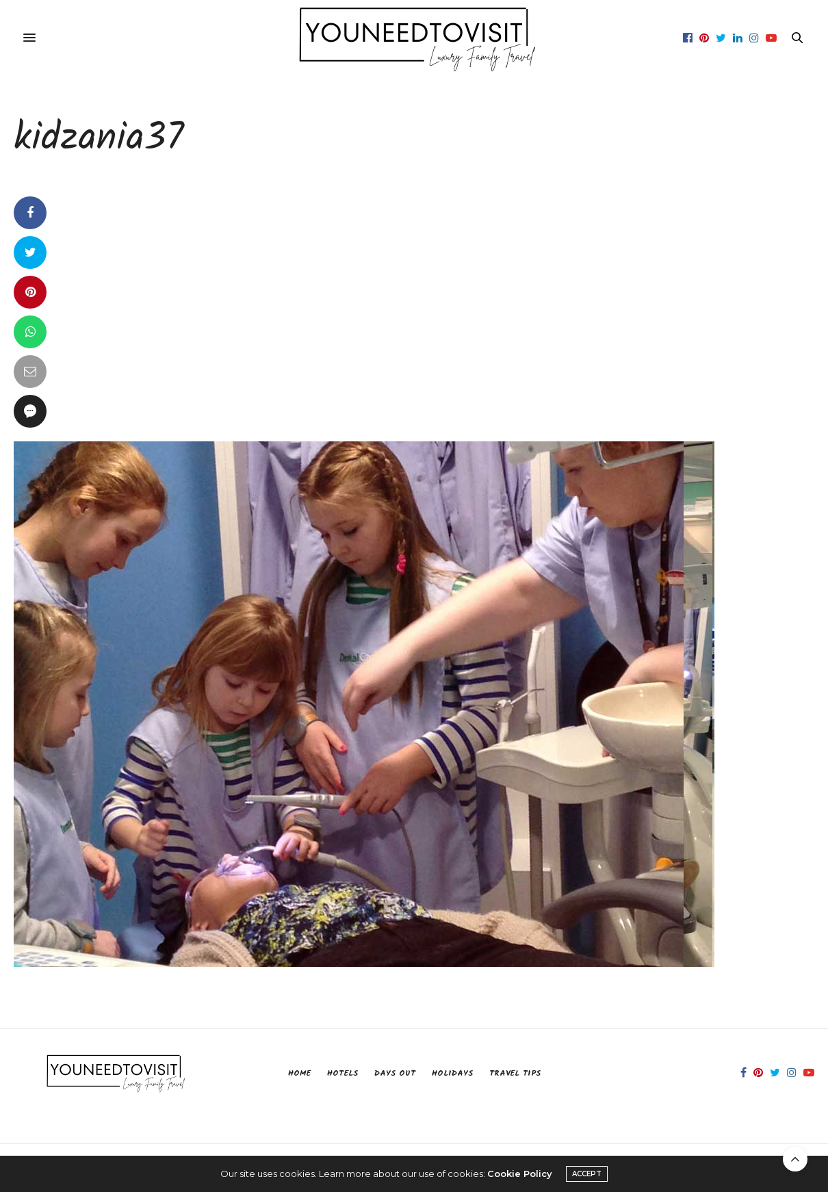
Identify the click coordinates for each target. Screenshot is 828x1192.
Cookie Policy (519, 1173)
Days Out (394, 1073)
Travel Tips (515, 1073)
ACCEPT (586, 1173)
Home (299, 1073)
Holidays (452, 1073)
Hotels (342, 1073)
